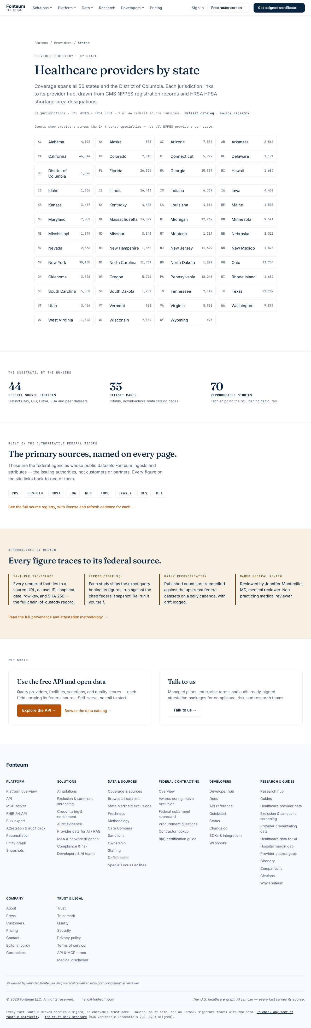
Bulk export (15, 821)
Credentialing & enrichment (70, 814)
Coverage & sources (125, 791)
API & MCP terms (71, 953)
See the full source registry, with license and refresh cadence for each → (71, 507)
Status (214, 821)
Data (87, 7)
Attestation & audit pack (25, 828)
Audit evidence (69, 824)
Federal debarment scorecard (174, 814)
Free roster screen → (228, 7)
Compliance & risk (72, 846)
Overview (167, 791)
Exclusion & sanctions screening (75, 801)
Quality (63, 923)
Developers (132, 7)
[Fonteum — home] (15, 8)
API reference (221, 806)
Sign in (198, 7)
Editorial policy (18, 945)
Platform (67, 7)
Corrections (16, 953)
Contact (12, 938)
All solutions (67, 791)
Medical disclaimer (72, 960)
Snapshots (15, 850)
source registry (234, 113)
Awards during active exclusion (176, 801)
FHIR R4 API (16, 813)
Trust (61, 908)
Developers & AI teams (76, 853)
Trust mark (66, 916)
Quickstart (217, 813)
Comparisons (271, 868)
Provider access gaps (278, 853)
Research (107, 7)
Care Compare (120, 828)
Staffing (114, 850)
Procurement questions (178, 824)
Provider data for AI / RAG (79, 831)
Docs (213, 799)
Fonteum (41, 43)
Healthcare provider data (281, 806)
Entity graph (16, 843)
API (9, 799)
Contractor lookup (174, 831)
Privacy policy (69, 938)
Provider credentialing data (278, 828)
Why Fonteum (271, 883)
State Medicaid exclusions (129, 806)
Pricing (156, 7)
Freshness (116, 813)
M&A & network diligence (78, 839)
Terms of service (71, 945)
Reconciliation (18, 835)
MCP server (16, 806)
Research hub (272, 791)
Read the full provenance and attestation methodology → (58, 617)
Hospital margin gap (277, 846)
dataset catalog (199, 113)
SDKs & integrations (225, 835)
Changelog (218, 828)
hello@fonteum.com (97, 999)
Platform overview (21, 791)
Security (64, 930)
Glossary (267, 861)
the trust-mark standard (66, 1017)
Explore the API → (39, 710)
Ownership (117, 843)
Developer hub (221, 791)
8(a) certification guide (177, 839)
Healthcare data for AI (278, 839)
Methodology (119, 821)
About (11, 908)
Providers (63, 43)
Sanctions (116, 835)
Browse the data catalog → (88, 710)
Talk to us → (185, 710)
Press (11, 916)
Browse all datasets (124, 799)
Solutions (42, 7)
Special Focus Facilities (127, 865)
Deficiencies (118, 858)
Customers (15, 923)
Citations (267, 876)
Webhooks (218, 843)
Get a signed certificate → (279, 7)
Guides (266, 799)
